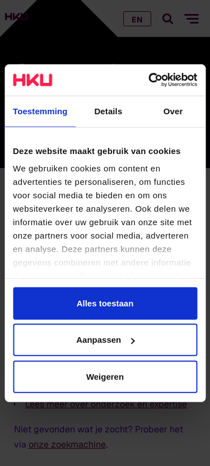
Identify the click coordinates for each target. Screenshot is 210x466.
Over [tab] (173, 110)
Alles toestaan (105, 302)
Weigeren (105, 376)
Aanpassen (105, 339)
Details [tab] (108, 110)
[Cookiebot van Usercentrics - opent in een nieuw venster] (149, 80)
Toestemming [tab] (40, 110)
